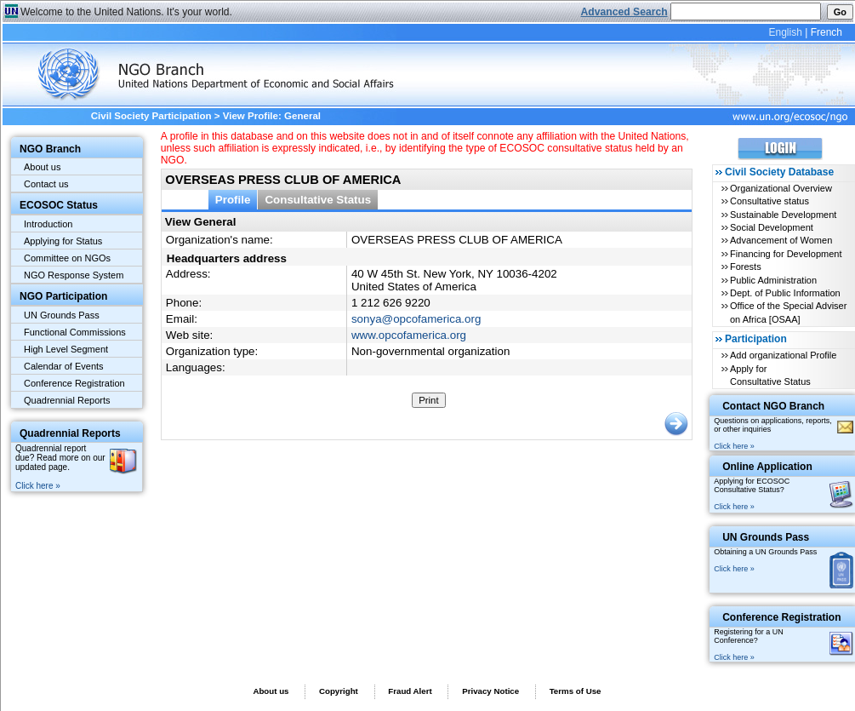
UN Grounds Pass (62, 315)
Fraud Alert (409, 691)
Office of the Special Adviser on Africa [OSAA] (788, 312)
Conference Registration (74, 383)
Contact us (46, 184)
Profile (233, 199)
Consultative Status (318, 199)
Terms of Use (575, 691)
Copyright (338, 691)
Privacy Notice (490, 691)
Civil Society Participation (151, 116)
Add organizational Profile (783, 355)
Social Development (771, 227)
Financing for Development (785, 254)
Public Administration (773, 280)
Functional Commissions (75, 332)
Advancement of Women (781, 240)
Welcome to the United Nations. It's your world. (126, 12)
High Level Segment (66, 349)
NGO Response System (73, 275)
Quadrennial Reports (67, 400)
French (826, 32)
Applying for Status (63, 241)
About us (42, 167)
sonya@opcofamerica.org (416, 318)
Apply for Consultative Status (770, 375)
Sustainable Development (783, 214)
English (784, 32)
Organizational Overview (781, 188)
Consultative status (769, 201)
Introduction (48, 224)
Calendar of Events (64, 366)
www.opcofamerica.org (408, 335)
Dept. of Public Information (785, 293)
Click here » (37, 485)
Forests (745, 266)
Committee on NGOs (67, 258)
